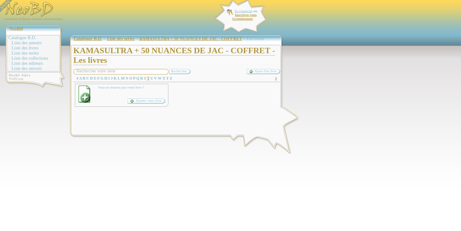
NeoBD (16, 29)
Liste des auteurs (27, 42)
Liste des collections (30, 58)
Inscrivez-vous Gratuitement (244, 17)
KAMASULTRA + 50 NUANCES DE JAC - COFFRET (190, 38)
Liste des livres (25, 48)
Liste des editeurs (27, 63)
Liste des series (25, 53)
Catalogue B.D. (22, 37)
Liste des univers (27, 68)
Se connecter (244, 11)
